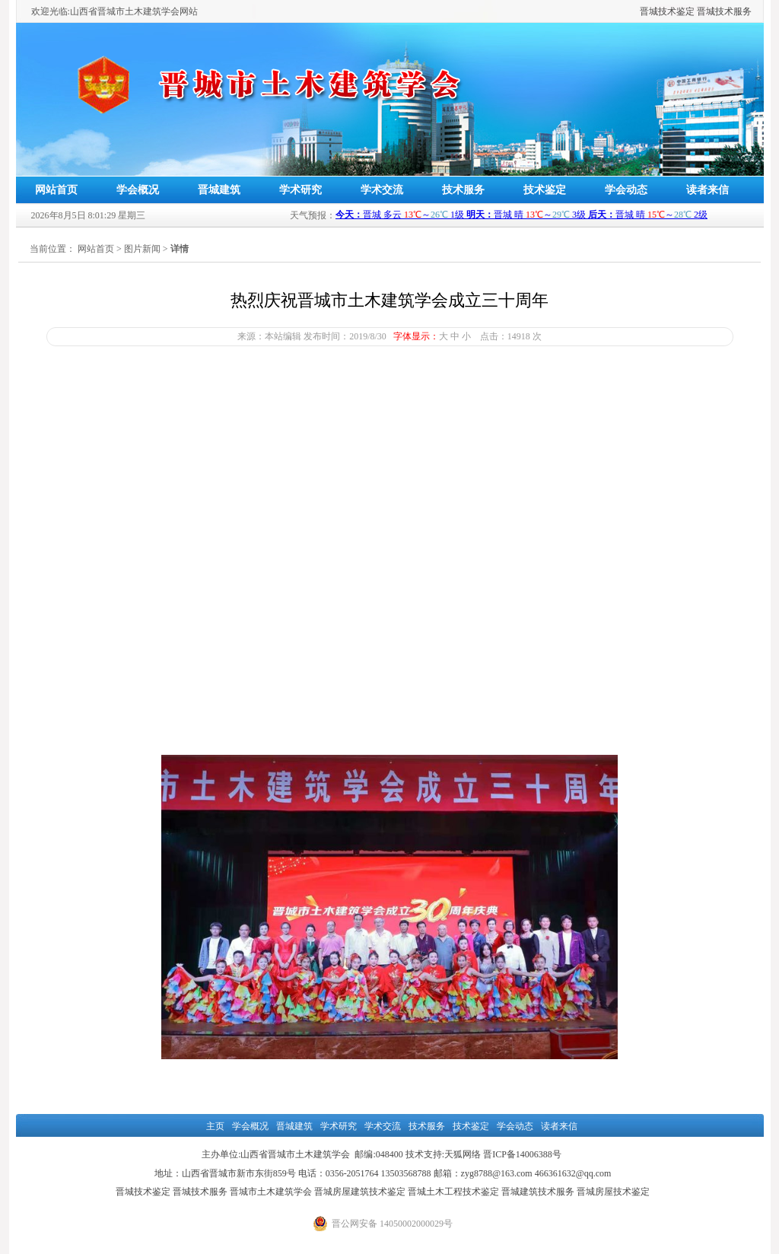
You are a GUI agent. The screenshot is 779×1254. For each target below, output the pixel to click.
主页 (215, 1126)
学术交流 (382, 190)
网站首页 (56, 190)
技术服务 (463, 190)
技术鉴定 (544, 190)
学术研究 (300, 190)
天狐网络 (462, 1154)
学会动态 (626, 190)
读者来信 (707, 190)
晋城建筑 (219, 190)
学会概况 (137, 190)
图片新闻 (142, 248)
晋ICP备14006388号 (522, 1154)
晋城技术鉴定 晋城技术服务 (696, 11)
